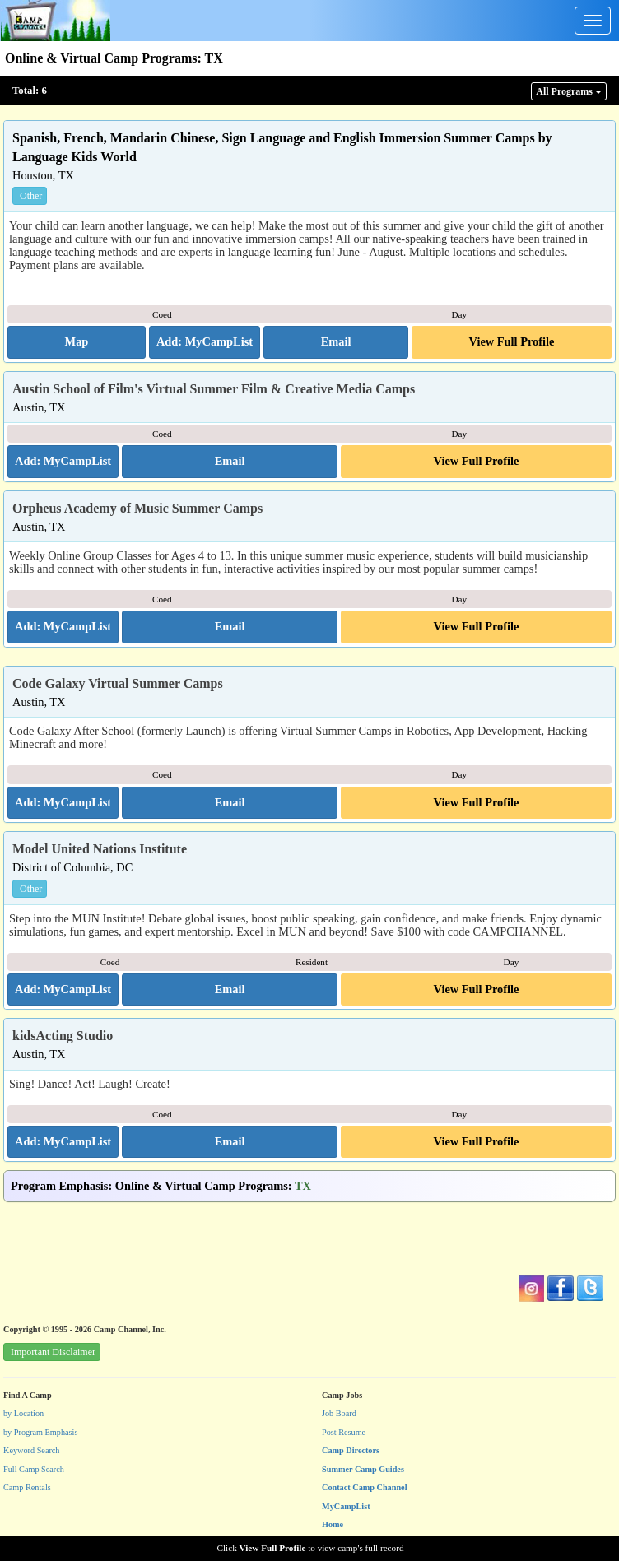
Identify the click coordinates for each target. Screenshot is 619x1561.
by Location (23, 1413)
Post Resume (343, 1432)
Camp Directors (350, 1450)
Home (332, 1524)
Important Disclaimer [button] (53, 1352)
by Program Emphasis (40, 1432)
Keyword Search (31, 1450)
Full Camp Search (33, 1469)
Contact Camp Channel (364, 1487)
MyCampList (346, 1506)
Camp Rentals (27, 1487)
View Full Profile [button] (512, 341)
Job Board (339, 1413)
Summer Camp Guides (363, 1469)
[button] (76, 342)
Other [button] (31, 196)
